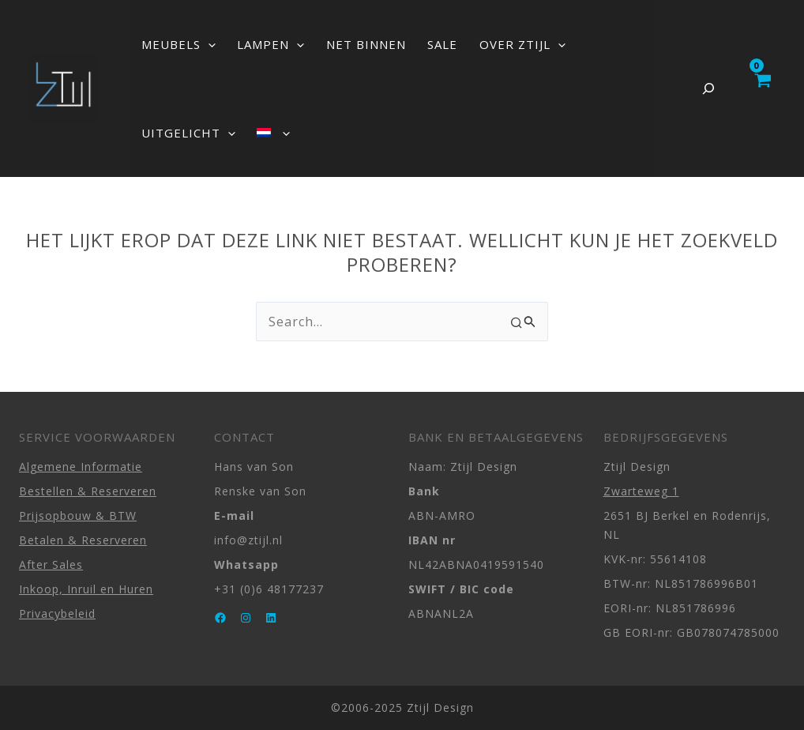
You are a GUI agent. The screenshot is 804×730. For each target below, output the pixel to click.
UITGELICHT (580, 44)
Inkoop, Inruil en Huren (86, 588)
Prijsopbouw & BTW (78, 515)
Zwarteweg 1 (641, 491)
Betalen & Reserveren (83, 540)
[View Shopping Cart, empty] (761, 88)
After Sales (51, 564)
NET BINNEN (341, 44)
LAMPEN (256, 44)
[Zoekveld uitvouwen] (708, 88)
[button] (203, 44)
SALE (408, 44)
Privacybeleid (57, 613)
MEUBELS (174, 44)
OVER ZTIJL (478, 44)
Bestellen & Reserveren (87, 491)
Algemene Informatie (80, 466)
